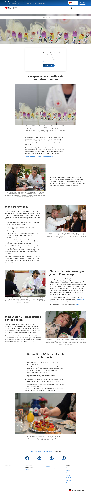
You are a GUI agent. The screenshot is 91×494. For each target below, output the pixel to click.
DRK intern (68, 480)
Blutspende (28, 471)
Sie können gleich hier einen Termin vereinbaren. (39, 157)
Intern (67, 8)
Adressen (68, 475)
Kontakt (68, 472)
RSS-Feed (68, 478)
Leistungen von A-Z (50, 468)
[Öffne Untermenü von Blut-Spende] (45, 12)
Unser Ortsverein (48, 8)
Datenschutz (69, 470)
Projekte (55, 8)
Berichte (40, 8)
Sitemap (68, 483)
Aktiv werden (62, 8)
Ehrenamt (27, 469)
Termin (77, 304)
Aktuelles (48, 466)
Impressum (69, 467)
